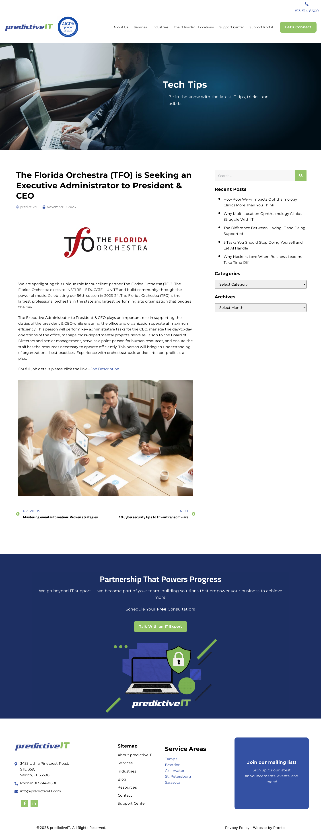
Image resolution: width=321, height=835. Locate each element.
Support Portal (261, 27)
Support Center (232, 27)
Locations (207, 27)
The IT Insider (184, 27)
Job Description (105, 369)
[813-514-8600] (307, 4)
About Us (121, 27)
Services (141, 27)
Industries (161, 27)
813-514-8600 (307, 11)
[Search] (301, 175)
